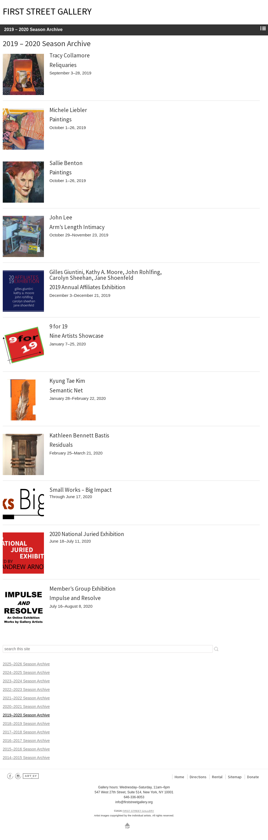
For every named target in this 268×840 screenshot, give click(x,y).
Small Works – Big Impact (80, 489)
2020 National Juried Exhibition (86, 534)
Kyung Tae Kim (67, 380)
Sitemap (235, 776)
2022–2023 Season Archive (26, 689)
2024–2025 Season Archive (26, 672)
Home (179, 776)
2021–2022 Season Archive (26, 698)
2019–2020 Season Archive (26, 715)
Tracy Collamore (69, 55)
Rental (217, 776)
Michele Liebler (68, 110)
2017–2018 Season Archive (26, 732)
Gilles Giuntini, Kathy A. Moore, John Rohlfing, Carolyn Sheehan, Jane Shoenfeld (105, 274)
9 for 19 (58, 326)
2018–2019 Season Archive (26, 723)
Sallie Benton (66, 163)
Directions (198, 776)
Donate (253, 776)
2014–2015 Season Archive (26, 757)
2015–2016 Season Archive (26, 749)
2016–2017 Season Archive (26, 740)
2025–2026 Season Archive (26, 664)
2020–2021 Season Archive (26, 706)
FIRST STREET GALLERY (47, 11)
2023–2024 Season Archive (26, 681)
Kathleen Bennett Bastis (79, 435)
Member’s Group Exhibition (82, 588)
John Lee (60, 217)
